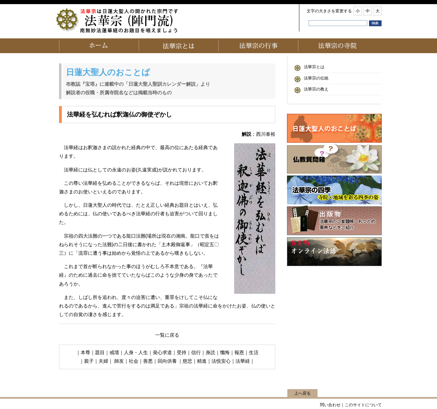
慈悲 (187, 361)
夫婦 (103, 361)
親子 (89, 361)
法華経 (242, 361)
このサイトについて (363, 404)
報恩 (239, 352)
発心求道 (162, 352)
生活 (253, 352)
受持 (181, 352)
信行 (196, 352)
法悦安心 (221, 361)
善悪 (148, 361)
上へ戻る (302, 393)
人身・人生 (136, 352)
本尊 (85, 352)
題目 (100, 352)
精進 (202, 361)
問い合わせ (330, 404)
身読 (210, 352)
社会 (133, 361)
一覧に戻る (167, 335)
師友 (119, 361)
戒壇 (114, 352)
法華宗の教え (316, 89)
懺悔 (225, 352)
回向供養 (168, 361)
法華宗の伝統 (316, 78)
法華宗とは (314, 66)
